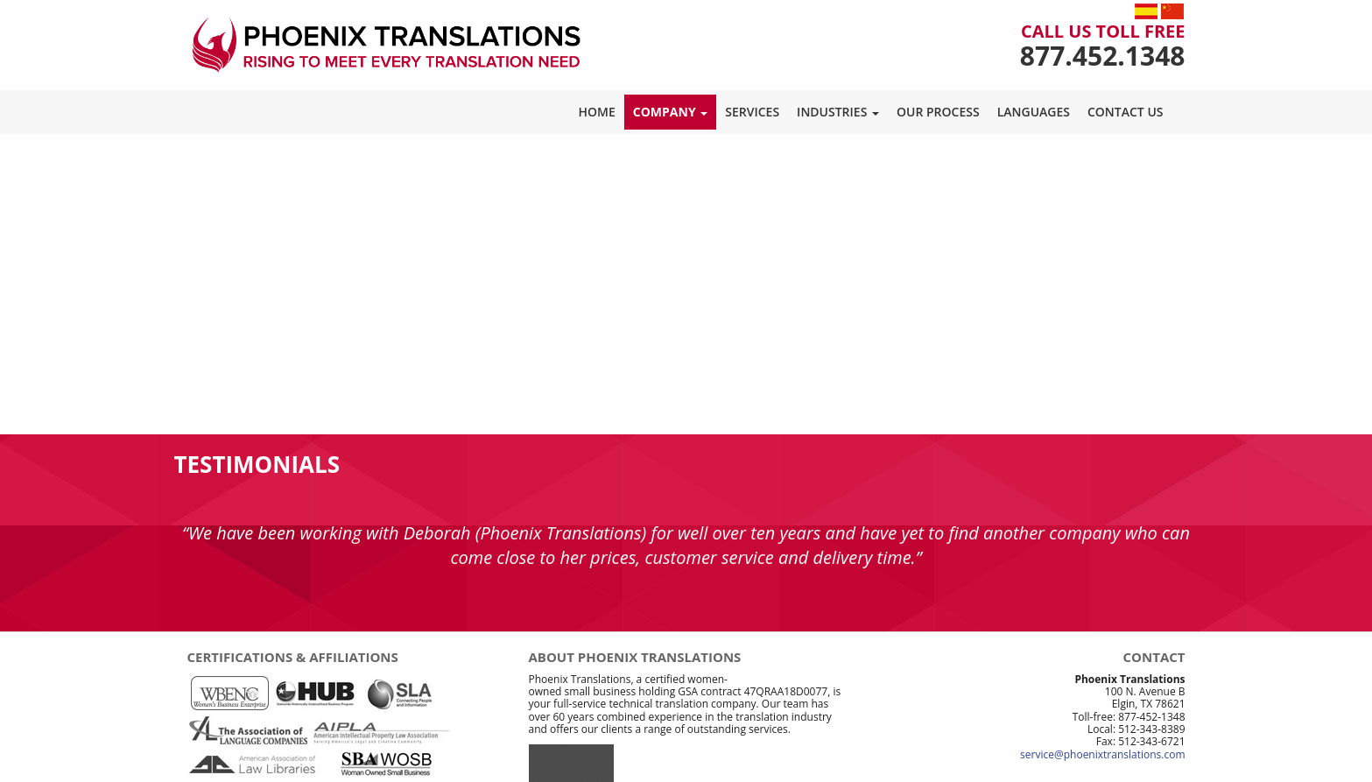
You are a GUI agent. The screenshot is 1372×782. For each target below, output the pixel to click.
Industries (838, 111)
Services (752, 111)
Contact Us (1125, 111)
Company (670, 111)
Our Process (938, 111)
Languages (1033, 111)
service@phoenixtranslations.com (1102, 754)
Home (597, 111)
